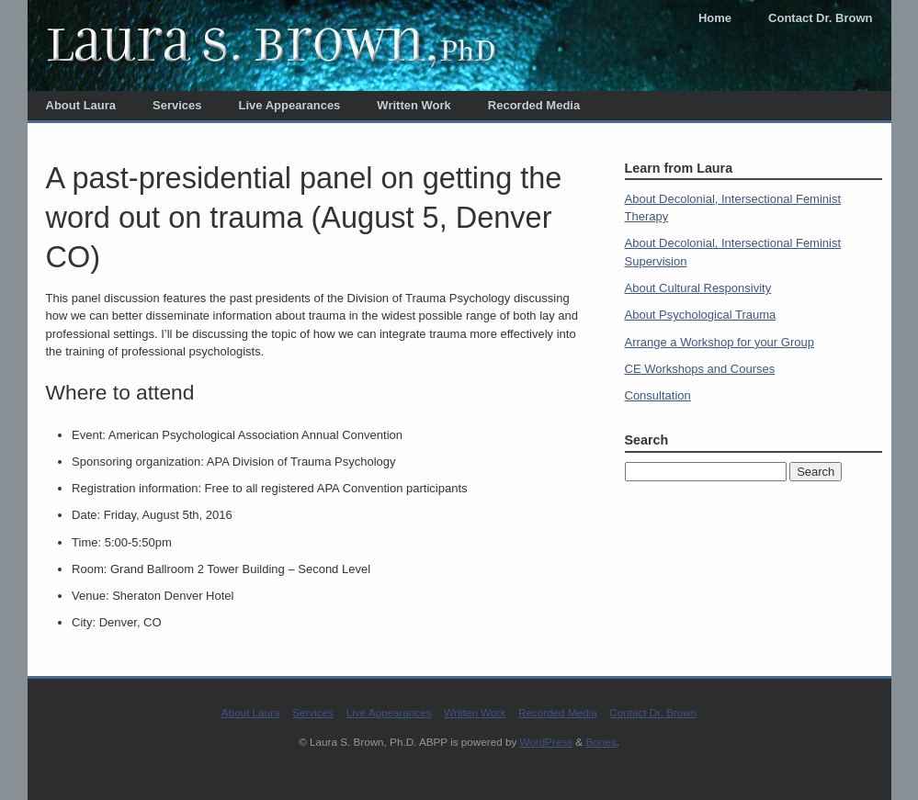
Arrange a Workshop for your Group (719, 342)
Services (177, 105)
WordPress (546, 742)
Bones (600, 742)
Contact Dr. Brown (820, 18)
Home (714, 18)
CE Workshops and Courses (700, 369)
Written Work (413, 105)
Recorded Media (534, 105)
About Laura (81, 105)
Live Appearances (290, 105)
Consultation (658, 395)
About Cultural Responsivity (698, 288)
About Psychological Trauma (700, 314)
